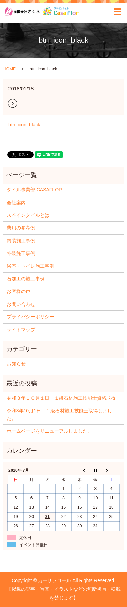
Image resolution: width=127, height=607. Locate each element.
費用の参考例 (21, 227)
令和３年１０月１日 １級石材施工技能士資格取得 (61, 398)
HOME (9, 69)
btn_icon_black (24, 124)
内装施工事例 (21, 240)
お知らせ (16, 363)
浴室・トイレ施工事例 (30, 266)
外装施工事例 (21, 253)
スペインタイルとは (28, 215)
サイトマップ (21, 329)
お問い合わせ (21, 304)
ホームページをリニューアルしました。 (49, 431)
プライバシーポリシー (30, 316)
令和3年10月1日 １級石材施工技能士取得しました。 (59, 414)
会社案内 (16, 202)
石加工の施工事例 (26, 278)
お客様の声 (18, 291)
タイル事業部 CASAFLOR (34, 189)
